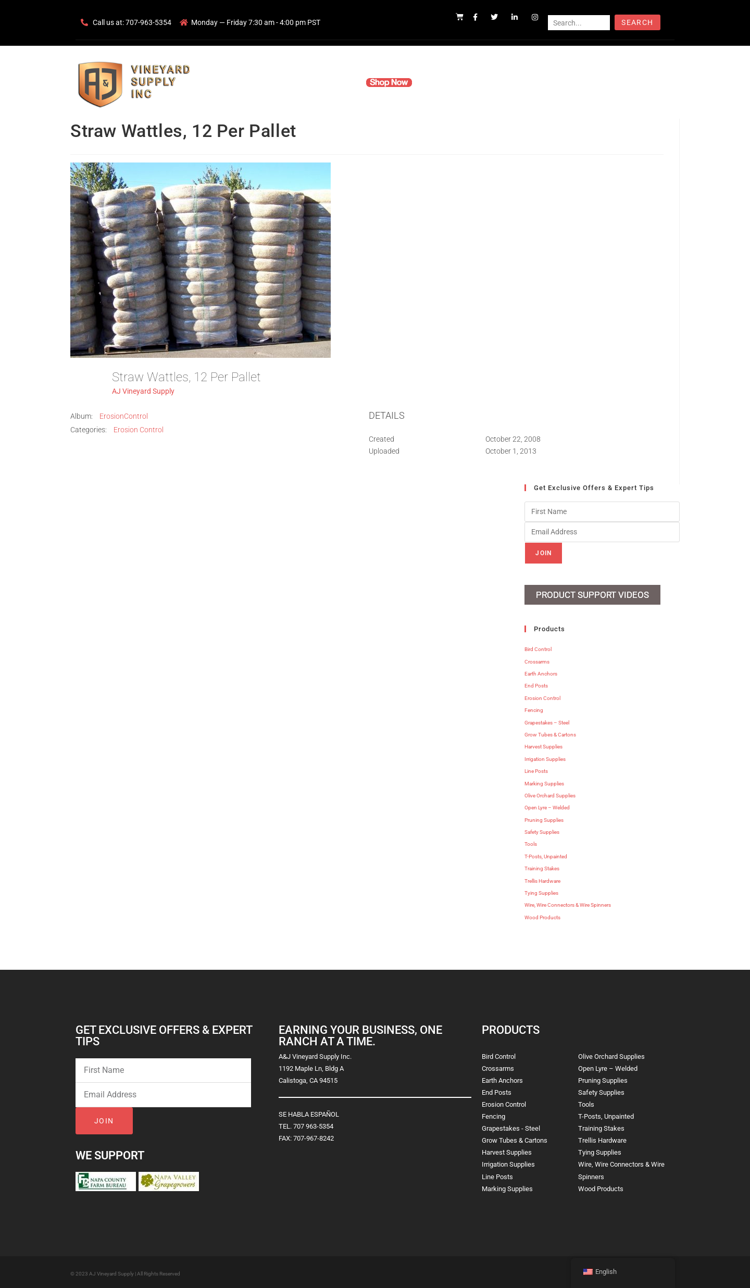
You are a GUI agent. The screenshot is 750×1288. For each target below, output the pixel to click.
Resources (445, 82)
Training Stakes (541, 866)
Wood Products (542, 915)
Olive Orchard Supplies (550, 793)
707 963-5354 (313, 1124)
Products (335, 82)
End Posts (536, 683)
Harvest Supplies (543, 744)
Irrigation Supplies (545, 756)
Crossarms (536, 659)
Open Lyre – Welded (547, 805)
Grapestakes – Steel (546, 720)
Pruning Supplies (544, 817)
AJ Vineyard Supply (143, 391)
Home (250, 82)
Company (290, 82)
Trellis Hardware (542, 878)
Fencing (533, 708)
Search (637, 22)
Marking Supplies (544, 781)
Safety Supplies (541, 830)
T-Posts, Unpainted (545, 854)
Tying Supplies (541, 890)
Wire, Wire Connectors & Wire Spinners (567, 902)
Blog (535, 82)
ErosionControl (123, 416)
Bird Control (538, 647)
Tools (530, 842)
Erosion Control (139, 430)
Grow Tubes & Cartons (550, 732)
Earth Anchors (540, 671)
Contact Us (495, 82)
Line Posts (536, 769)
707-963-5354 (148, 22)
